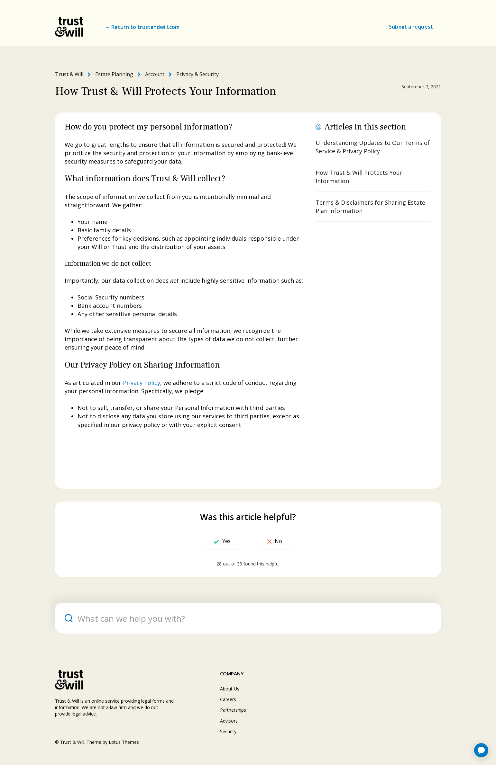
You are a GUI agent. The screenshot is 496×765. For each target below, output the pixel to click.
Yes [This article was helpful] (226, 541)
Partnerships (233, 710)
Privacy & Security (197, 74)
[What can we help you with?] (248, 618)
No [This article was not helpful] (278, 541)
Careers (228, 699)
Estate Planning (114, 74)
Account (154, 74)
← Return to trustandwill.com (142, 27)
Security (228, 731)
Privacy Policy (141, 383)
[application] (481, 750)
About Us (229, 689)
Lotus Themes (124, 742)
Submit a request (411, 26)
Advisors (229, 721)
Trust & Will (69, 74)
